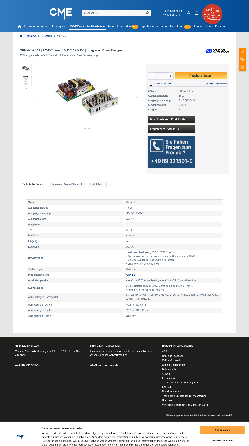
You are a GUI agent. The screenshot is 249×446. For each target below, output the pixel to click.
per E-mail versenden (216, 84)
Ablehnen (222, 435)
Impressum (168, 378)
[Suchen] (147, 13)
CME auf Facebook (172, 355)
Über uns (167, 400)
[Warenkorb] (196, 13)
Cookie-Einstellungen (173, 364)
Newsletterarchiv (171, 391)
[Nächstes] (137, 98)
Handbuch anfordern (161, 84)
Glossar (166, 373)
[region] (79, 98)
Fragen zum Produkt (162, 129)
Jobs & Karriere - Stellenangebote (180, 382)
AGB (164, 351)
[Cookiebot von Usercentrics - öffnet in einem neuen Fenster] (20, 439)
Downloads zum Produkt (165, 119)
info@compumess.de (103, 365)
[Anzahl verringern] (151, 76)
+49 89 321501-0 (171, 14)
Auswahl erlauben (222, 425)
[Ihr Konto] (188, 13)
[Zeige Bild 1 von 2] (85, 129)
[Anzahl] (161, 76)
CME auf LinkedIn (172, 360)
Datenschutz (169, 369)
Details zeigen (169, 439)
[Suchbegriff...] (113, 13)
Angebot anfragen (200, 75)
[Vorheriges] (37, 98)
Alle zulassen (222, 414)
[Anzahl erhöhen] (171, 76)
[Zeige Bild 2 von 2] (89, 129)
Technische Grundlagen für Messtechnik (184, 395)
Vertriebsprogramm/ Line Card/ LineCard (185, 404)
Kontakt (166, 387)
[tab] (33, 184)
